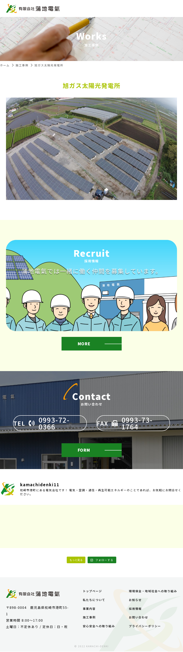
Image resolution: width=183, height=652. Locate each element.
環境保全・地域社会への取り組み (153, 591)
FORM (84, 450)
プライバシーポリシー (145, 626)
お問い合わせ (138, 618)
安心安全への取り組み (99, 626)
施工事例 (22, 65)
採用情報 (135, 609)
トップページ (92, 591)
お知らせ (135, 600)
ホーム (5, 65)
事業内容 (89, 609)
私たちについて (94, 600)
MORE (84, 344)
